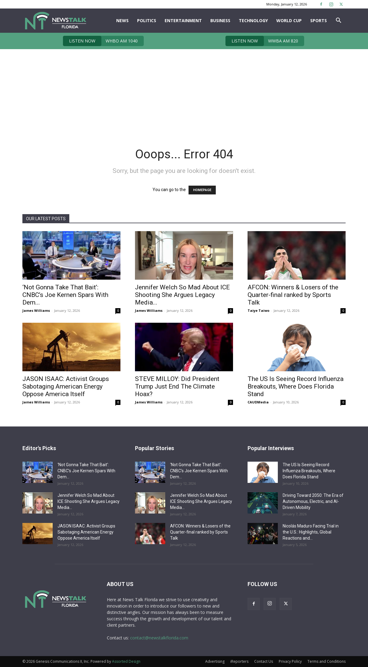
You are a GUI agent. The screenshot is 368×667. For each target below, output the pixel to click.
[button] (338, 21)
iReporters (239, 661)
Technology (253, 20)
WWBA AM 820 (261, 41)
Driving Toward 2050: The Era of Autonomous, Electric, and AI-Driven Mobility (313, 501)
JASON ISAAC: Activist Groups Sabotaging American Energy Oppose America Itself (65, 386)
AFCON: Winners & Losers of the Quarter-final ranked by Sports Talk (293, 295)
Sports (318, 20)
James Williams (36, 310)
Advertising (215, 661)
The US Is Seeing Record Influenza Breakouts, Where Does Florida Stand (295, 386)
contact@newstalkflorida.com (159, 638)
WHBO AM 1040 (100, 41)
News (122, 20)
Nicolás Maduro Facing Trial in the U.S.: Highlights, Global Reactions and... (311, 532)
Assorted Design (126, 661)
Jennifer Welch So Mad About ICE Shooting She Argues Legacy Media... (182, 295)
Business (220, 20)
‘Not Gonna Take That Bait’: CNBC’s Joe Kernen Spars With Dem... (65, 295)
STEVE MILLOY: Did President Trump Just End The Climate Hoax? (177, 386)
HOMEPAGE (202, 190)
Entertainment (183, 20)
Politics (146, 20)
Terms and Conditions (326, 661)
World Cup (289, 20)
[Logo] (55, 20)
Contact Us (263, 661)
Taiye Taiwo (258, 310)
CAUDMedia (258, 402)
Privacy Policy (290, 661)
